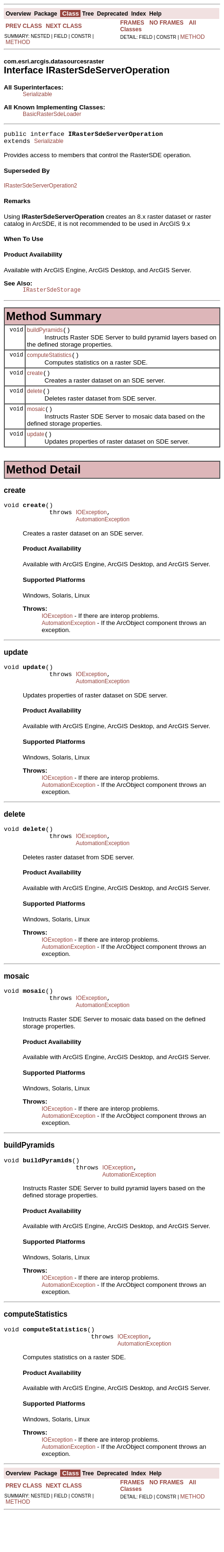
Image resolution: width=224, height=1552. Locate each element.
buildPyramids (45, 335)
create (35, 381)
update (36, 447)
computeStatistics (49, 362)
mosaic (36, 420)
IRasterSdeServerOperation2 (40, 188)
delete (35, 401)
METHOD (18, 42)
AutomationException (102, 536)
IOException (91, 528)
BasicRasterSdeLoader (52, 114)
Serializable (37, 94)
